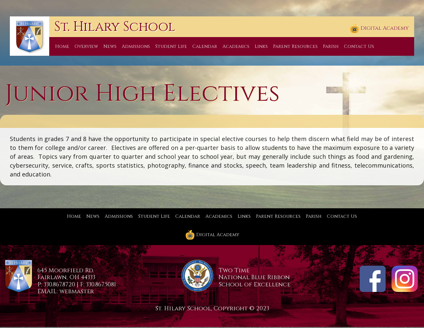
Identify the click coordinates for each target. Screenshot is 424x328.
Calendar (204, 46)
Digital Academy (379, 28)
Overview (86, 46)
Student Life (171, 46)
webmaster (76, 291)
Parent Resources (295, 46)
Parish (331, 46)
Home (62, 46)
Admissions (136, 46)
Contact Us (359, 46)
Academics (236, 46)
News (110, 46)
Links (261, 46)
